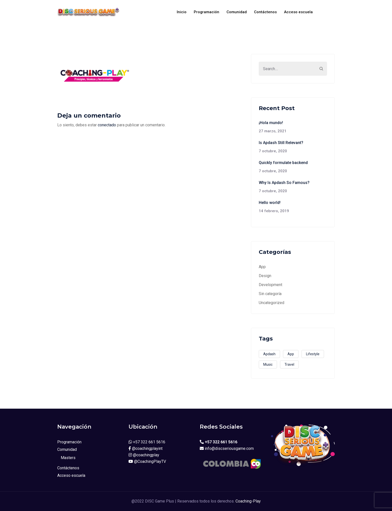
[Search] (321, 68)
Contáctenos (265, 12)
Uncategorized (271, 302)
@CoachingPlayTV (147, 461)
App (262, 266)
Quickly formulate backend (283, 162)
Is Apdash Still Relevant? (281, 142)
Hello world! (269, 202)
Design (265, 275)
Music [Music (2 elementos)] (267, 364)
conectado (107, 125)
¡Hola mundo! (271, 122)
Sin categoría (270, 293)
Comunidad (236, 12)
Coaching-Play (248, 501)
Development (270, 284)
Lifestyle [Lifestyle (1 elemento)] (313, 354)
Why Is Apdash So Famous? (284, 182)
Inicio (181, 12)
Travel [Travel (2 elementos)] (289, 364)
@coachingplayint (145, 448)
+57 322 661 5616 (146, 442)
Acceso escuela (298, 12)
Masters (68, 457)
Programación (206, 12)
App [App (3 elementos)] (291, 354)
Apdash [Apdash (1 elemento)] (269, 354)
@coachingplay (143, 455)
